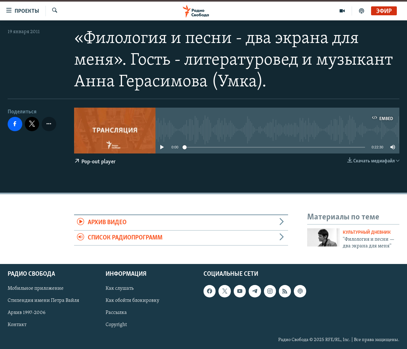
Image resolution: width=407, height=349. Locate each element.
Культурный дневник (367, 232)
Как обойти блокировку (132, 300)
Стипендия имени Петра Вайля (43, 300)
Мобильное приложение (36, 288)
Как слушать (120, 288)
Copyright (116, 325)
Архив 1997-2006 (26, 313)
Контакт (17, 325)
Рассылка (116, 313)
